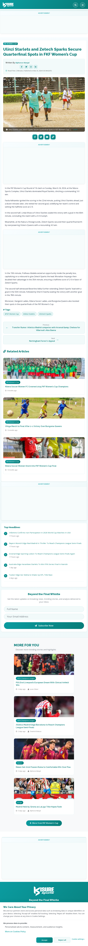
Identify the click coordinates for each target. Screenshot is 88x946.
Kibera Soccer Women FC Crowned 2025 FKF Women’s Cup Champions (36, 387)
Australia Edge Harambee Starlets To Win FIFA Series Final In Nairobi (38, 564)
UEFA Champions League (26, 678)
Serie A (19, 763)
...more (74, 129)
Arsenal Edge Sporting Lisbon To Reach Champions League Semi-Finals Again (42, 554)
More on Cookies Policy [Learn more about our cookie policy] (15, 931)
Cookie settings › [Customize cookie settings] (78, 939)
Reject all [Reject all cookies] (62, 940)
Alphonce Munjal (22, 62)
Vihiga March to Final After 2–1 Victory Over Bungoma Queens (33, 426)
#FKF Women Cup (12, 314)
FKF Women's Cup (10, 44)
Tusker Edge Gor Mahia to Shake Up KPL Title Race (30, 575)
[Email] (47, 136)
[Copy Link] (53, 136)
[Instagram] (31, 67)
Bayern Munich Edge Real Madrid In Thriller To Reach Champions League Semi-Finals (45, 543)
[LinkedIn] (35, 67)
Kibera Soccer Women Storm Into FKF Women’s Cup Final (30, 466)
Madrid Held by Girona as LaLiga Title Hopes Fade (39, 807)
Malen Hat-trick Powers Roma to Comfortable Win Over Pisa (43, 767)
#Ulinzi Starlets (29, 314)
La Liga (19, 802)
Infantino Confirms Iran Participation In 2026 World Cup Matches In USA (40, 532)
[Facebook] (21, 67)
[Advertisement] (44, 23)
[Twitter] (26, 67)
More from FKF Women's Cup (44, 823)
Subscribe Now (44, 625)
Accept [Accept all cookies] (44, 940)
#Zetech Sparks (45, 314)
